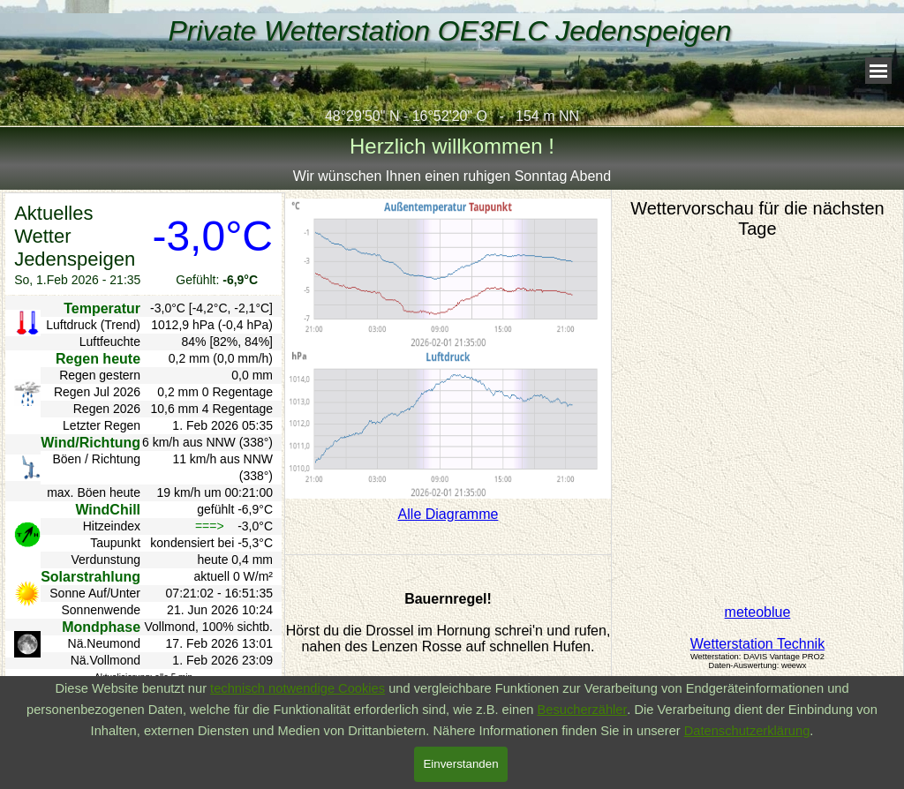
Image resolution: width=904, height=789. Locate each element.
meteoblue (758, 612)
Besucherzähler (583, 710)
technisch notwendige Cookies (297, 688)
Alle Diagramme (448, 514)
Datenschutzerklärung (747, 731)
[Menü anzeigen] (878, 70)
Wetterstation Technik (757, 643)
